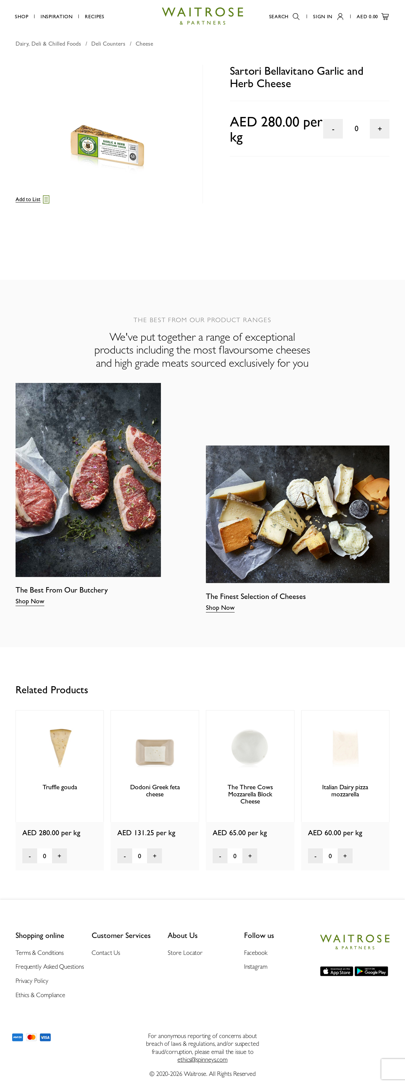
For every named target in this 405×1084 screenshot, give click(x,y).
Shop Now (30, 601)
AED (373, 16)
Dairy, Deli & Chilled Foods (48, 43)
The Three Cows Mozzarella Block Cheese (250, 794)
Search (284, 16)
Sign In (328, 16)
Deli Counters (108, 43)
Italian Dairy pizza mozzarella (345, 790)
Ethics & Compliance (40, 994)
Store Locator (185, 952)
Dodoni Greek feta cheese (155, 790)
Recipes (94, 16)
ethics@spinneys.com (202, 1059)
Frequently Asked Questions (50, 966)
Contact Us (106, 952)
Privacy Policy (32, 980)
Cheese (144, 43)
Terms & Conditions (40, 952)
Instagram (255, 966)
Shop (21, 16)
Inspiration (57, 16)
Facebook (255, 952)
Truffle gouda (60, 787)
